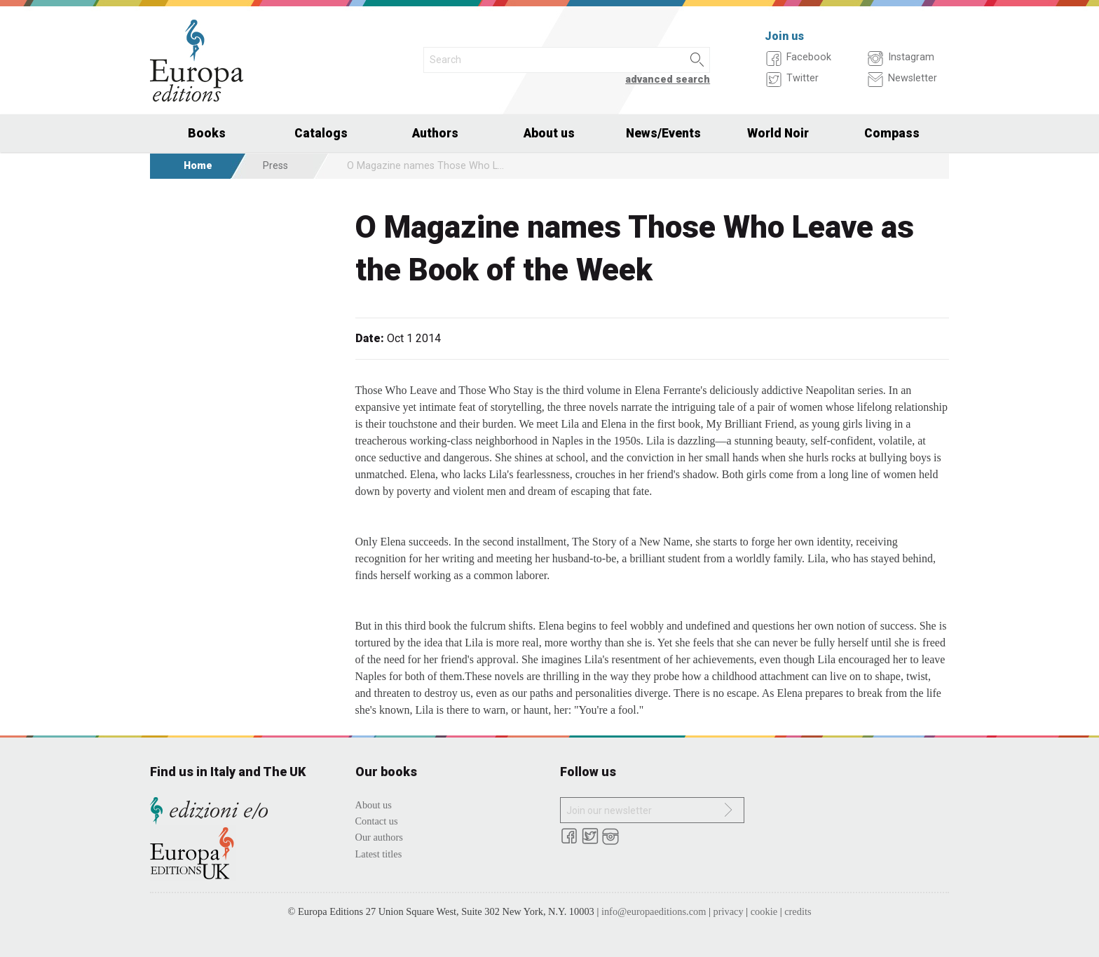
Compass (892, 133)
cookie (764, 911)
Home (198, 166)
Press (275, 166)
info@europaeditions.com (653, 911)
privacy (729, 911)
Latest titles (378, 854)
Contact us (376, 821)
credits (797, 911)
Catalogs (321, 133)
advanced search (667, 80)
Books (207, 133)
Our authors (379, 837)
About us (549, 133)
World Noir (778, 133)
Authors (435, 133)
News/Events (663, 133)
